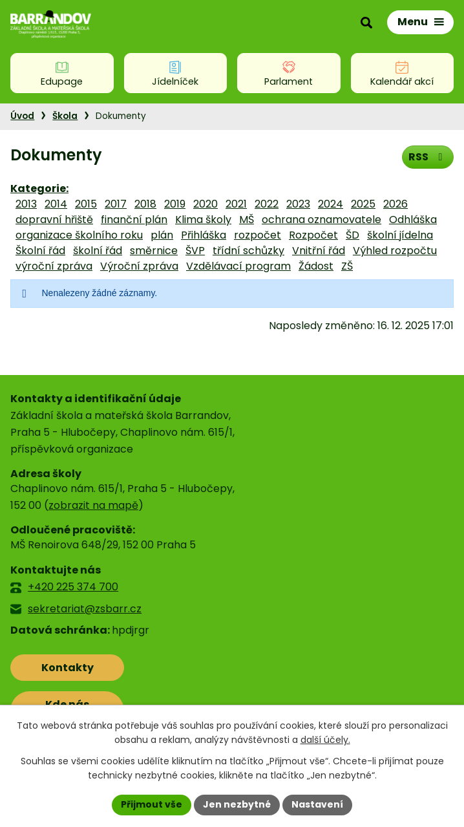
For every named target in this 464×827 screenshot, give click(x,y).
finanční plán (134, 219)
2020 (205, 204)
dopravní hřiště (54, 219)
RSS (427, 156)
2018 (145, 204)
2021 (236, 204)
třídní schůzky (248, 250)
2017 (116, 204)
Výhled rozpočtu (395, 250)
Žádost (316, 266)
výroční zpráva (54, 266)
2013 (26, 204)
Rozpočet (313, 235)
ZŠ (347, 266)
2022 (267, 204)
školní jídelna (400, 235)
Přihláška (203, 235)
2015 (86, 204)
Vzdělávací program (238, 266)
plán (162, 235)
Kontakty (67, 667)
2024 (330, 204)
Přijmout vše (151, 804)
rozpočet (257, 235)
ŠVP (195, 250)
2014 (56, 204)
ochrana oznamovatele (321, 219)
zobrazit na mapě (93, 505)
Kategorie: (39, 188)
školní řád (97, 250)
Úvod (22, 116)
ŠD (352, 235)
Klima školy (203, 219)
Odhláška (413, 219)
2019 (174, 204)
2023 (298, 204)
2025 (363, 204)
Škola (65, 116)
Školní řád (40, 250)
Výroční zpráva (139, 266)
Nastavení (317, 804)
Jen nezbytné (237, 804)
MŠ (246, 219)
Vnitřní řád (318, 250)
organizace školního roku (79, 235)
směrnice (154, 250)
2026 (395, 204)
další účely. (325, 740)
